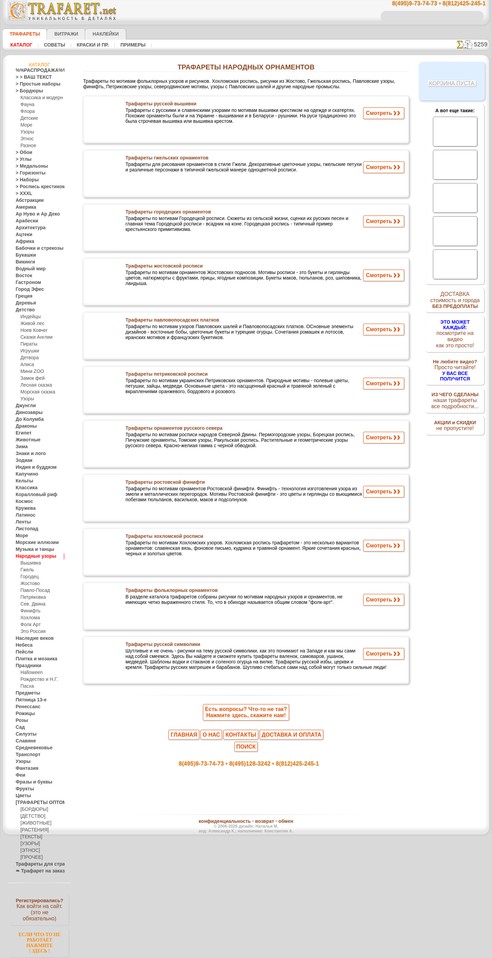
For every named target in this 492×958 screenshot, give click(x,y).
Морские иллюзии (33, 543)
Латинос (24, 515)
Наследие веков (31, 638)
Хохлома (29, 618)
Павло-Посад (33, 590)
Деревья (24, 303)
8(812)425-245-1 (292, 755)
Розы (21, 720)
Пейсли (23, 652)
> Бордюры (26, 91)
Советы (53, 45)
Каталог (21, 45)
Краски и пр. (91, 45)
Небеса (23, 645)
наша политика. (280, 952)
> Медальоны (29, 166)
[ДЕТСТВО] (31, 816)
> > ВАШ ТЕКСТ (30, 77)
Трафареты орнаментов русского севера (171, 429)
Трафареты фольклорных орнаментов (169, 592)
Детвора (28, 358)
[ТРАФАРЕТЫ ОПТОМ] (37, 803)
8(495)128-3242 (252, 755)
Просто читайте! (455, 361)
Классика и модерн (39, 98)
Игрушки (29, 351)
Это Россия (31, 632)
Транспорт (26, 755)
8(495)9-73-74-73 (210, 755)
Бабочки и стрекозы (35, 248)
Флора (26, 111)
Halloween (30, 673)
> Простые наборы (34, 84)
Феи (20, 775)
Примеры (130, 45)
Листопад (25, 529)
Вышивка (29, 563)
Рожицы (23, 714)
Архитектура (28, 228)
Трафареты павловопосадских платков (170, 321)
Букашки (24, 255)
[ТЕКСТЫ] (30, 837)
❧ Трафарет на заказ (36, 871)
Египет (22, 433)
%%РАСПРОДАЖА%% (38, 70)
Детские (28, 118)
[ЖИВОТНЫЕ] (34, 823)
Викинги (24, 262)
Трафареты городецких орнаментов (166, 213)
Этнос (26, 139)
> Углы (22, 159)
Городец (28, 577)
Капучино (25, 474)
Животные (26, 440)
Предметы (26, 693)
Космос (23, 502)
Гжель (26, 570)
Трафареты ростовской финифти (163, 484)
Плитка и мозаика (33, 659)
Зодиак (23, 460)
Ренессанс (26, 707)
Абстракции (27, 200)
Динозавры (27, 413)
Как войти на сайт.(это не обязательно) (39, 909)
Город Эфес (27, 289)
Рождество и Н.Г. (36, 679)
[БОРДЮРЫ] (32, 809)
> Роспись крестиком (36, 187)
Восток (22, 276)
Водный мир (28, 269)
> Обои (22, 153)
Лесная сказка (34, 385)
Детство (24, 310)
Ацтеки (22, 235)
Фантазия (25, 768)
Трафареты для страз (36, 864)
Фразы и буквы (30, 782)
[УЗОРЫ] (29, 844)
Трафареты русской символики (161, 646)
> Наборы (25, 180)
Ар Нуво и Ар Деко (34, 214)
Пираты (28, 344)
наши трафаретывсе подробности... (455, 391)
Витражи (58, 34)
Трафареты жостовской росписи (162, 267)
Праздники (26, 666)
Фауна (26, 105)
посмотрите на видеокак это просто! (455, 332)
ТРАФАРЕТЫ (21, 34)
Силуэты (24, 734)
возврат (260, 814)
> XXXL (22, 194)
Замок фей (30, 378)
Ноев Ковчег (32, 330)
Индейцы (29, 317)
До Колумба (28, 419)
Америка (24, 207)
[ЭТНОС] (29, 850)
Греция (22, 296)
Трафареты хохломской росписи (162, 538)
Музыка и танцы (32, 549)
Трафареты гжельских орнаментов (165, 159)
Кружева (24, 508)
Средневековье (30, 748)
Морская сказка (36, 392)
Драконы (24, 426)
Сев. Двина (31, 604)
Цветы (22, 796)
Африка (23, 241)
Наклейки (93, 34)
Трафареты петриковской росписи (165, 375)
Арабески (25, 221)
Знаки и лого (28, 454)
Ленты (22, 522)
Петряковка (31, 597)
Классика (25, 488)
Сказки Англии (34, 337)
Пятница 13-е (28, 700)
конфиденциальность (228, 814)
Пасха (26, 686)
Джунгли (24, 406)
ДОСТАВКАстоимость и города (455, 302)
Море (25, 125)
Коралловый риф (33, 495)
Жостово (29, 584)
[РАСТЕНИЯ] (32, 830)
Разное (27, 146)
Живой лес (31, 324)
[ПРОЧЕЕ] (30, 857)
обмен (278, 814)
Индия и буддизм (32, 467)
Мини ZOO (30, 371)
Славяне (24, 741)
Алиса (26, 365)
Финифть (29, 611)
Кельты (23, 481)
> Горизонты (28, 173)
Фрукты (23, 789)
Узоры (26, 132)
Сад (19, 727)
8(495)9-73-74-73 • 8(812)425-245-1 (431, 3)
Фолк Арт (29, 625)
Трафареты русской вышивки (159, 105)
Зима (21, 447)
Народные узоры (32, 556)
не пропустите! (455, 418)
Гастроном (26, 283)
